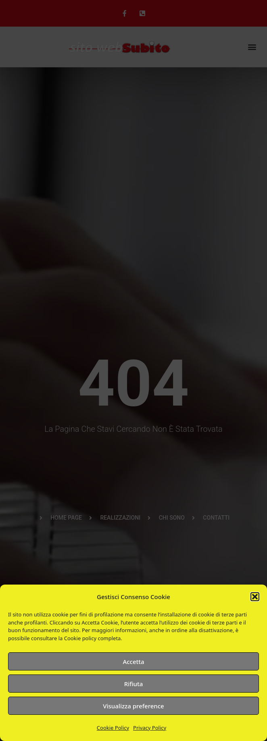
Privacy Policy (149, 727)
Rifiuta (133, 684)
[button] (255, 597)
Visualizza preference (133, 706)
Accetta (133, 662)
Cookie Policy (113, 727)
